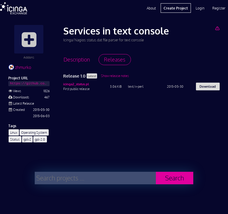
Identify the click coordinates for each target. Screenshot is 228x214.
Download (208, 86)
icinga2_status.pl (76, 84)
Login (200, 8)
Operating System (34, 132)
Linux (13, 132)
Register (218, 8)
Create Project (176, 8)
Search (174, 178)
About (151, 8)
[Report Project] (217, 28)
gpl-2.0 (40, 139)
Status (15, 139)
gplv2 (27, 139)
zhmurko (19, 67)
